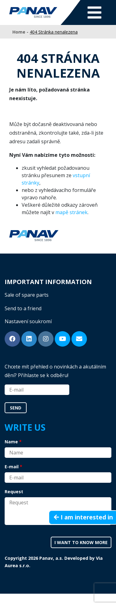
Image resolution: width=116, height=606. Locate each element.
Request (14, 491)
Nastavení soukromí (28, 321)
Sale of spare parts (27, 294)
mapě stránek (71, 212)
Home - (21, 32)
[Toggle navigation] (94, 12)
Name (11, 442)
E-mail (12, 467)
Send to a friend (23, 308)
